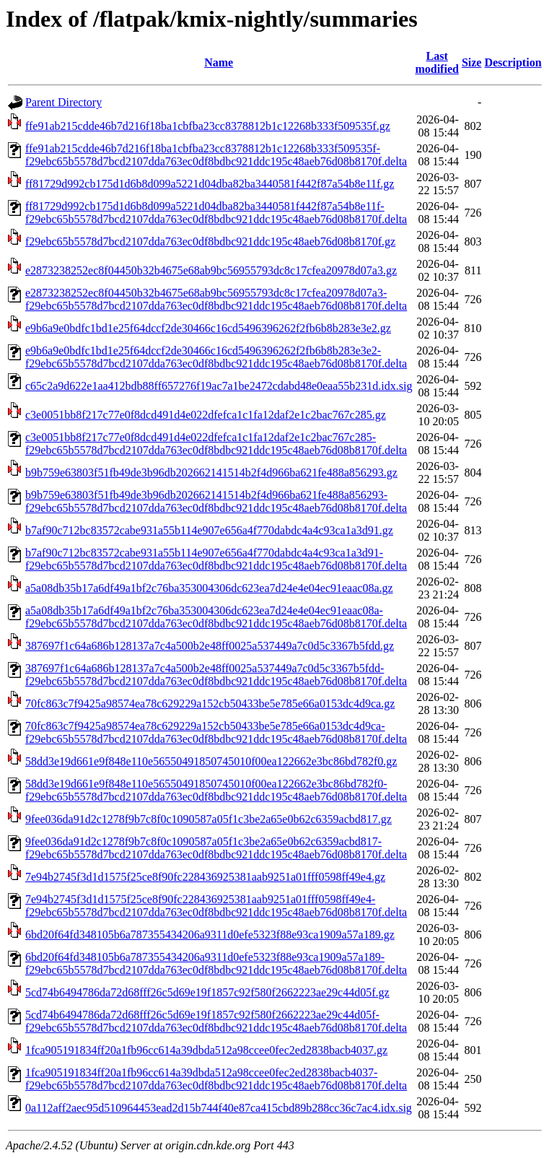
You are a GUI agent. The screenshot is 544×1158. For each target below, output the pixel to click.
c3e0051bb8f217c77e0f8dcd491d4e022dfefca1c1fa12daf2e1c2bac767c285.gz (205, 415)
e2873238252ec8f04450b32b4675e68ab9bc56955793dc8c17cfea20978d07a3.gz (211, 270)
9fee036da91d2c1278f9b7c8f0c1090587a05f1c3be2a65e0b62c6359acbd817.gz (208, 819)
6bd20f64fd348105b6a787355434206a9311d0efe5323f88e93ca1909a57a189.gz (210, 934)
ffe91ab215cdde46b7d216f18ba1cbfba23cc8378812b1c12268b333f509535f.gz (207, 126)
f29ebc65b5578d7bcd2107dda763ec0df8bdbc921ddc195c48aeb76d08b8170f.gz (210, 241)
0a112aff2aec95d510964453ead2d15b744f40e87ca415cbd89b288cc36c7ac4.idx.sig (218, 1108)
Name (218, 62)
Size (472, 62)
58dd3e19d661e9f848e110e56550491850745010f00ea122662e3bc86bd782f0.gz (211, 761)
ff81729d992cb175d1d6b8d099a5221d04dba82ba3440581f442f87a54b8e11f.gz (209, 184)
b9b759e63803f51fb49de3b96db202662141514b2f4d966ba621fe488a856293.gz (211, 472)
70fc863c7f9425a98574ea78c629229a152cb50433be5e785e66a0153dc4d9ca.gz (210, 703)
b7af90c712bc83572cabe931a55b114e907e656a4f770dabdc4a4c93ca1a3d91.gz (209, 530)
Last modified (436, 62)
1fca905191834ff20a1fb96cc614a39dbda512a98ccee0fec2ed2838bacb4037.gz (206, 1050)
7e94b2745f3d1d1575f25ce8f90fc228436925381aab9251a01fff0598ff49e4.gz (205, 877)
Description (512, 62)
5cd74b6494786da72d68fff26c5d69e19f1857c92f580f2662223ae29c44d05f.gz (207, 992)
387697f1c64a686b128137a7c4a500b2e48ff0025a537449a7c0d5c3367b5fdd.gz (209, 646)
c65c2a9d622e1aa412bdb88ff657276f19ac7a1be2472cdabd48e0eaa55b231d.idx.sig (218, 386)
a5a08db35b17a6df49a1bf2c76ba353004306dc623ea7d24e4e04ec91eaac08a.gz (209, 588)
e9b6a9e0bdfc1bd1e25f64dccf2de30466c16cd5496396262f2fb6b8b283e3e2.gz (208, 328)
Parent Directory (63, 102)
